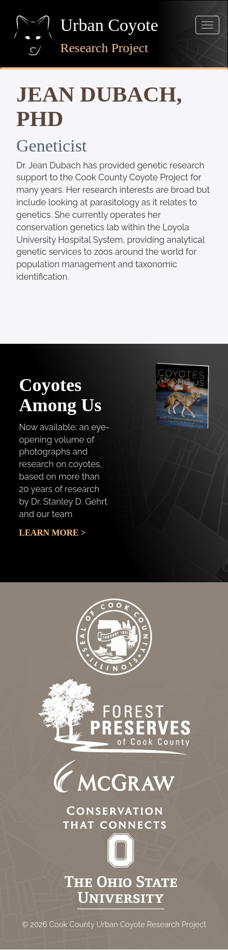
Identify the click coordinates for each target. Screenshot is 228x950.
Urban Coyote (109, 25)
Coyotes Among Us (60, 395)
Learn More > (52, 532)
